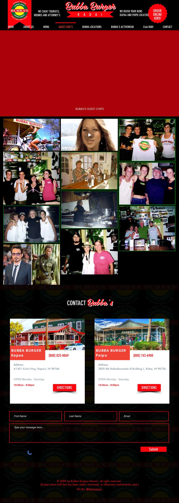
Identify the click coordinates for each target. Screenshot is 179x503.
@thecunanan (94, 489)
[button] (148, 25)
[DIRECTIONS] (64, 387)
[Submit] (154, 449)
